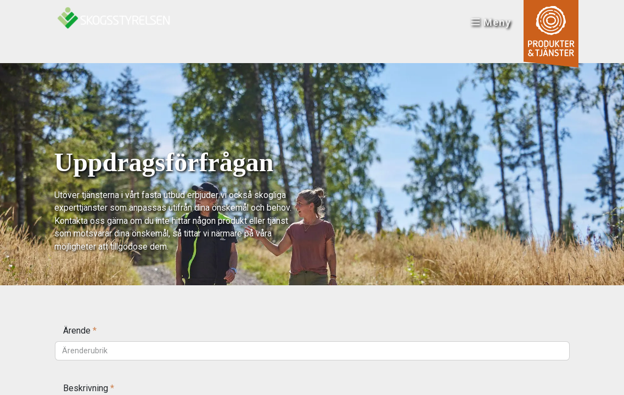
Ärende (80, 330)
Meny (490, 22)
